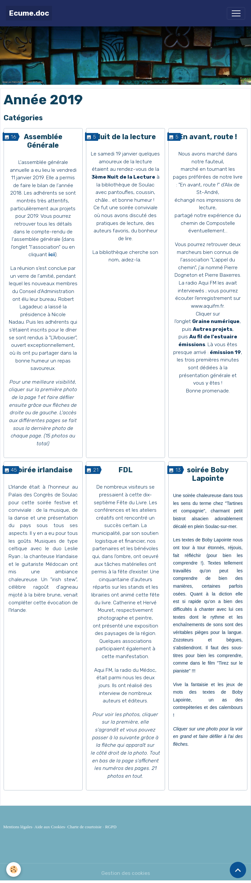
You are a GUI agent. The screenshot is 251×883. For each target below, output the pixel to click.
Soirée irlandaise (43, 470)
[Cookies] (14, 869)
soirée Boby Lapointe (208, 474)
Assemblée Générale (43, 141)
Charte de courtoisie (84, 826)
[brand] (29, 13)
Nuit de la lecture (125, 137)
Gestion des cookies (125, 873)
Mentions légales (17, 826)
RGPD (111, 826)
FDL (125, 470)
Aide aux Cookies (49, 826)
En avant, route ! (207, 137)
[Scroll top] (238, 870)
